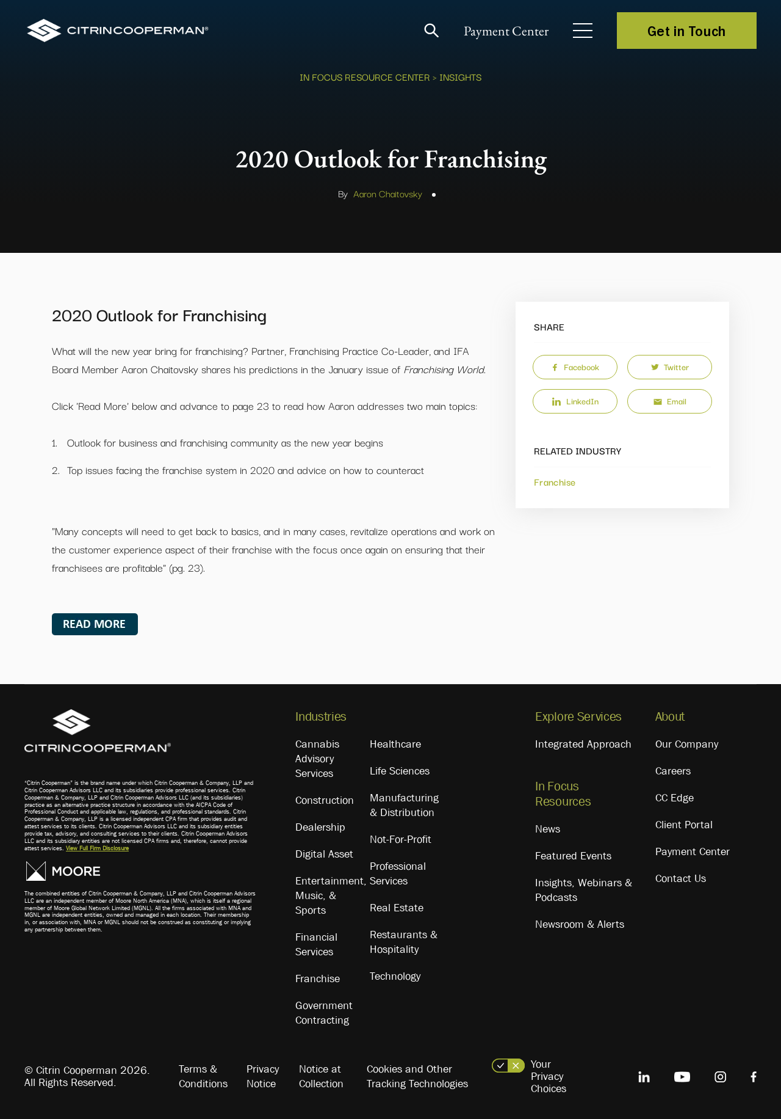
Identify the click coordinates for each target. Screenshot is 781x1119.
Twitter (670, 366)
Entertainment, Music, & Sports (331, 895)
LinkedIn (575, 400)
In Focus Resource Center (365, 76)
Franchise (554, 481)
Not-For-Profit (400, 839)
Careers (673, 771)
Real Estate (396, 908)
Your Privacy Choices (548, 1076)
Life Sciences (400, 771)
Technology (395, 976)
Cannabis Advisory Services (317, 758)
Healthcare (395, 744)
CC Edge (674, 798)
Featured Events (573, 856)
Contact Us (680, 878)
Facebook (575, 366)
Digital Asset (324, 854)
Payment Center (506, 31)
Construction (324, 800)
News (547, 829)
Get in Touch (686, 30)
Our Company (686, 744)
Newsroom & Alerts (579, 924)
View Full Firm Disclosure (97, 848)
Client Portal (684, 824)
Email (669, 400)
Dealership (320, 827)
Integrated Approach (583, 744)
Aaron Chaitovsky (387, 193)
